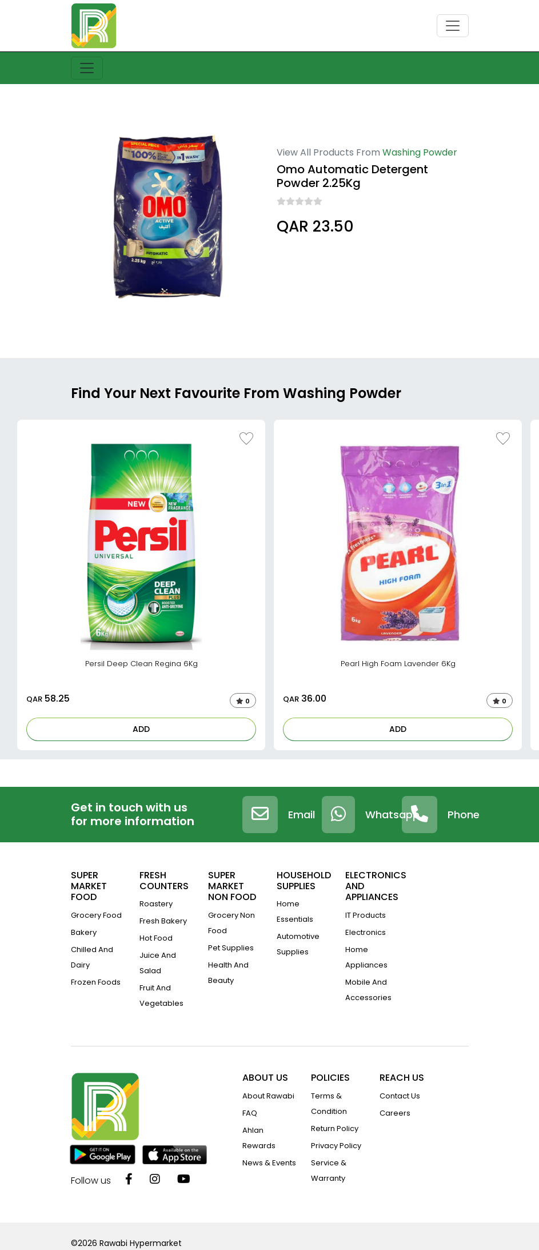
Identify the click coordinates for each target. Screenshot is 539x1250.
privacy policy (336, 1145)
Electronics (365, 932)
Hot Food (156, 938)
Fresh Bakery (163, 920)
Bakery (84, 932)
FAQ (249, 1113)
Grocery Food (96, 915)
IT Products (365, 915)
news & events (269, 1162)
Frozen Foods (96, 982)
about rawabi (268, 1095)
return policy (334, 1128)
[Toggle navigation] (453, 25)
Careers (395, 1113)
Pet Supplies (231, 947)
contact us (400, 1095)
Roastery (156, 903)
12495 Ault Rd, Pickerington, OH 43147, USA (348, 258)
